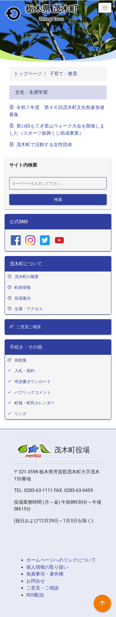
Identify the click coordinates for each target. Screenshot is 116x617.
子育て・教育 (62, 73)
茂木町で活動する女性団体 (44, 144)
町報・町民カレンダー (35, 403)
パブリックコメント (33, 392)
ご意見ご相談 (25, 326)
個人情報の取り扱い (47, 567)
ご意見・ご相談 (42, 588)
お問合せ (35, 581)
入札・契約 (25, 370)
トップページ (28, 73)
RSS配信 (35, 595)
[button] (104, 8)
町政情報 (23, 287)
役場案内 (23, 298)
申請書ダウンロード (33, 381)
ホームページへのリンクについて (61, 560)
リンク (21, 413)
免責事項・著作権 (44, 574)
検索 (58, 199)
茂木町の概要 (27, 276)
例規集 (21, 360)
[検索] (58, 183)
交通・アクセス (29, 308)
